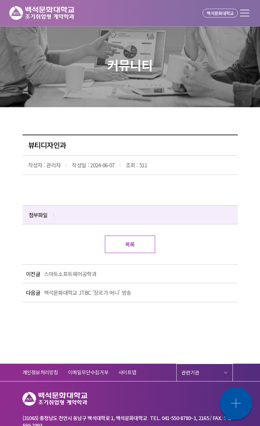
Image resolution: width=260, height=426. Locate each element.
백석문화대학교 (220, 13)
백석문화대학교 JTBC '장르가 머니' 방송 (87, 292)
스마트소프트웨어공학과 (70, 274)
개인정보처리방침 (40, 372)
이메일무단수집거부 (88, 372)
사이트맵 (127, 372)
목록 (130, 244)
